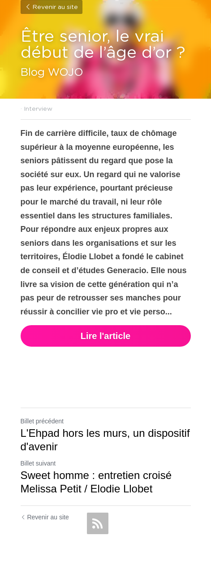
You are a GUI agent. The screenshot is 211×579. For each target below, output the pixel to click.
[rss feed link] (97, 523)
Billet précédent (42, 421)
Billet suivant (38, 463)
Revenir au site (51, 7)
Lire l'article (105, 336)
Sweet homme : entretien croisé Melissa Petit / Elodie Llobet (96, 482)
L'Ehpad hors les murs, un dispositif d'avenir (105, 440)
